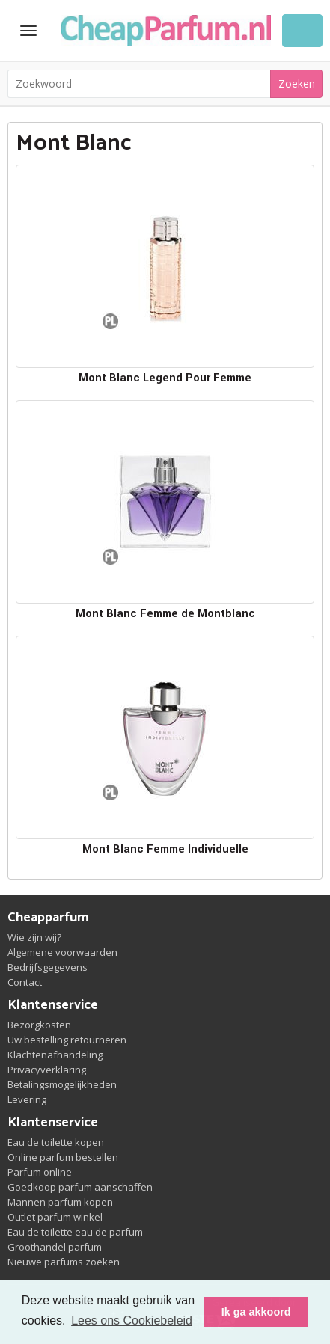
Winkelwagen (302, 30)
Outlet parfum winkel (55, 1217)
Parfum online (39, 1172)
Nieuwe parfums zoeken (63, 1261)
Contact (24, 982)
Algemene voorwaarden (62, 952)
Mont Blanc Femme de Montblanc (165, 614)
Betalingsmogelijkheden (62, 1084)
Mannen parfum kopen (60, 1202)
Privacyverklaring (46, 1069)
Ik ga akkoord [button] (256, 1312)
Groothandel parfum (54, 1247)
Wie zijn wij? (34, 937)
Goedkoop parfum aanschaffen (80, 1187)
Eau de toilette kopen (55, 1142)
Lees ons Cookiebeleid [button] (131, 1320)
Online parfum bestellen (62, 1157)
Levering (26, 1099)
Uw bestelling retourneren (66, 1039)
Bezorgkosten (39, 1024)
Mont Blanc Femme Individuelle (165, 849)
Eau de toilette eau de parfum (75, 1232)
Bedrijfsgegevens (47, 967)
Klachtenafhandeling (55, 1054)
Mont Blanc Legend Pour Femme (165, 378)
